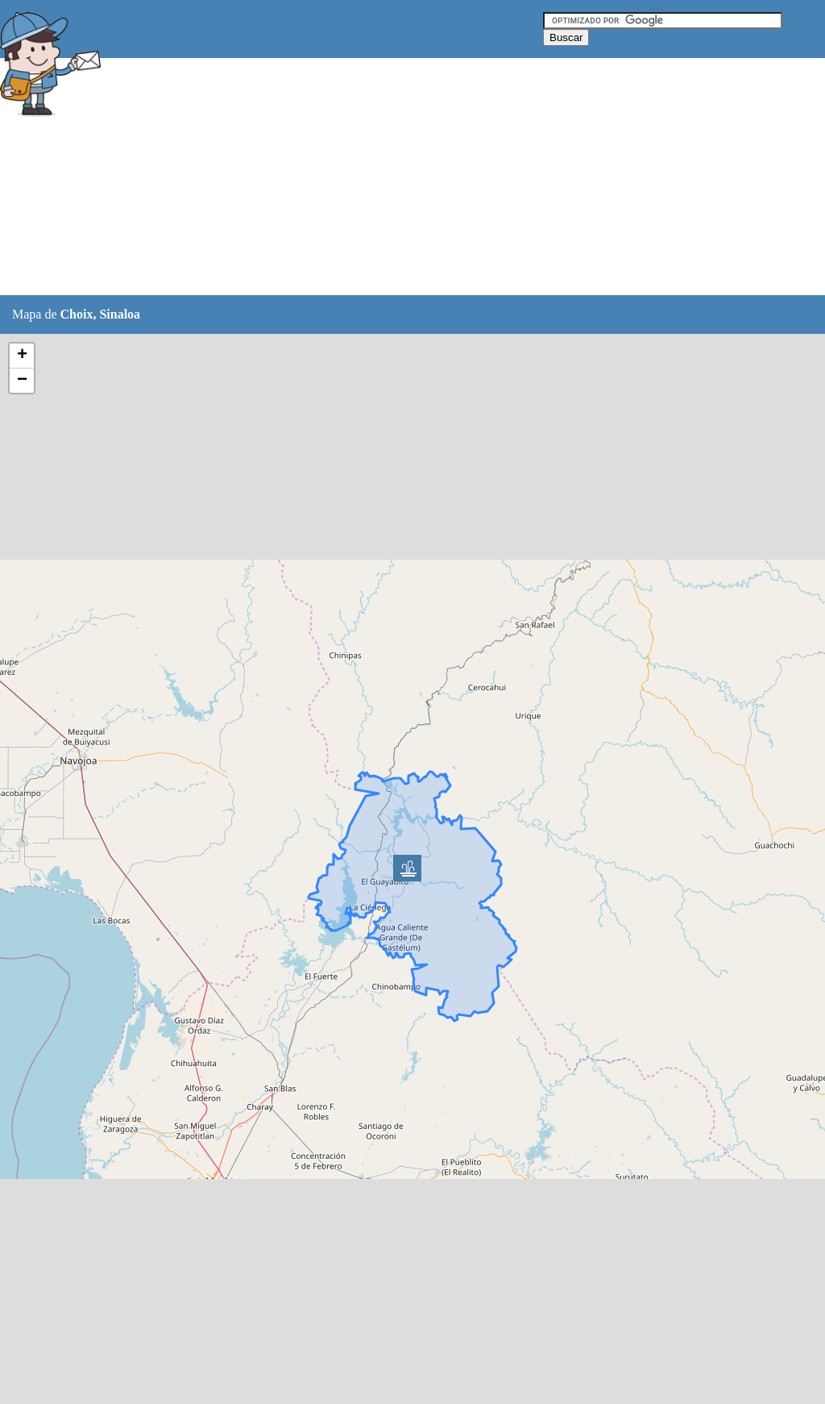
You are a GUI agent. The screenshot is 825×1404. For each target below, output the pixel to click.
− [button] (22, 381)
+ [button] (22, 356)
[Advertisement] (402, 177)
